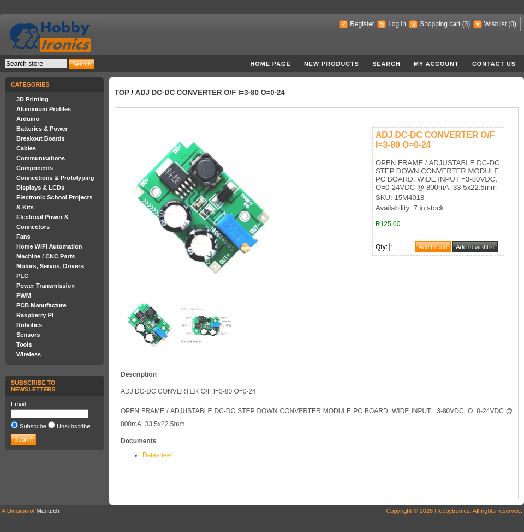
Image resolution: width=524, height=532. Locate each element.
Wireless (28, 354)
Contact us (494, 64)
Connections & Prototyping (55, 177)
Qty (381, 247)
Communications (40, 158)
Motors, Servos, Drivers (50, 266)
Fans (23, 236)
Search (386, 64)
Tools (24, 344)
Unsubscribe (73, 426)
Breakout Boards (40, 138)
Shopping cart (440, 24)
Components (34, 168)
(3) (466, 24)
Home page (270, 64)
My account (436, 64)
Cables (26, 148)
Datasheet (157, 455)
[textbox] (36, 63)
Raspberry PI (34, 315)
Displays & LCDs (40, 187)
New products (331, 64)
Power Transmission (45, 285)
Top (122, 92)
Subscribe (33, 426)
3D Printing (32, 99)
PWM (23, 295)
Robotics (29, 325)
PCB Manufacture (41, 305)
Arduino (27, 119)
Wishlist (495, 24)
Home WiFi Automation (49, 246)
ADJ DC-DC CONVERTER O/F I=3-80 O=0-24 (210, 92)
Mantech (48, 510)
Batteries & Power (42, 128)
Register (362, 24)
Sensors (28, 334)
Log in (397, 24)
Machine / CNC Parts (45, 256)
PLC (22, 276)
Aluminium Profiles (43, 109)
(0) (512, 24)
